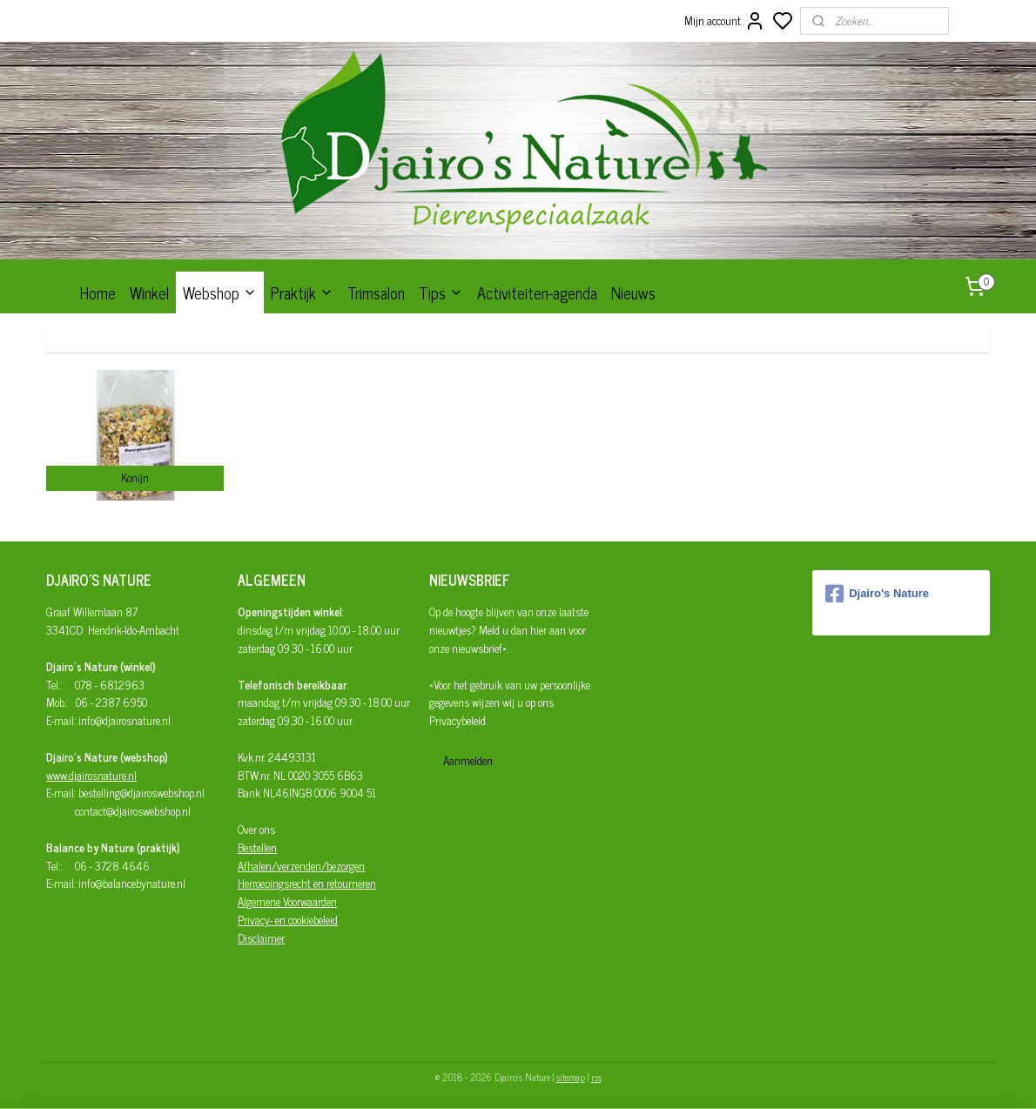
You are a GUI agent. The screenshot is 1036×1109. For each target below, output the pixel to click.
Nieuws (633, 292)
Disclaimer (261, 938)
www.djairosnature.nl (91, 775)
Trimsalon (376, 292)
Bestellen (257, 847)
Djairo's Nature (877, 593)
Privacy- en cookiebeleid (288, 920)
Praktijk (302, 292)
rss (596, 1077)
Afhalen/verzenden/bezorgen (301, 866)
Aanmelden (468, 760)
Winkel (149, 292)
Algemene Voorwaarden (287, 901)
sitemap (570, 1077)
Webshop (220, 292)
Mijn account (724, 20)
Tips (441, 292)
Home (98, 292)
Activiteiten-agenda (537, 292)
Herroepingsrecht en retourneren (307, 883)
